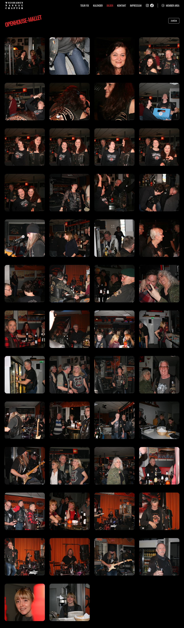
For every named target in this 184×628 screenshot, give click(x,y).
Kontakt (121, 5)
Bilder (110, 5)
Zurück (174, 20)
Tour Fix (84, 5)
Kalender (98, 5)
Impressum (136, 5)
